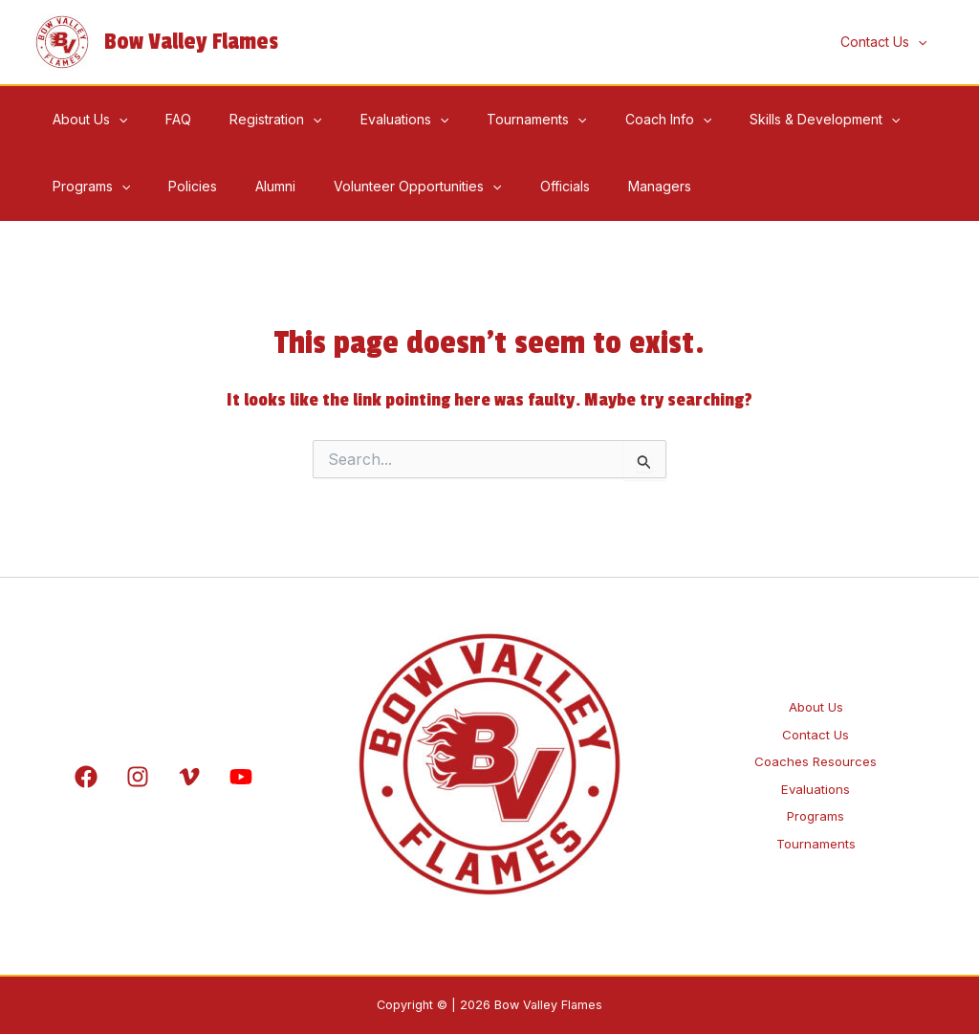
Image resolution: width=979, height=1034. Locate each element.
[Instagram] (137, 776)
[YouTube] (240, 776)
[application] (923, 42)
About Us (815, 682)
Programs (816, 833)
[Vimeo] (189, 776)
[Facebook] (86, 776)
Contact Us (815, 720)
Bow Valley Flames (191, 41)
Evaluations (815, 794)
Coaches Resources (815, 757)
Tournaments (815, 870)
